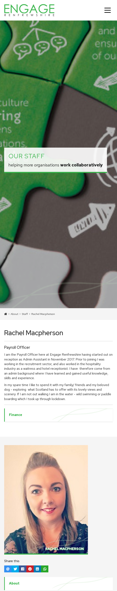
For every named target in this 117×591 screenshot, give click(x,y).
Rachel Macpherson (43, 314)
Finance (15, 415)
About (14, 314)
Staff (25, 314)
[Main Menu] (107, 10)
